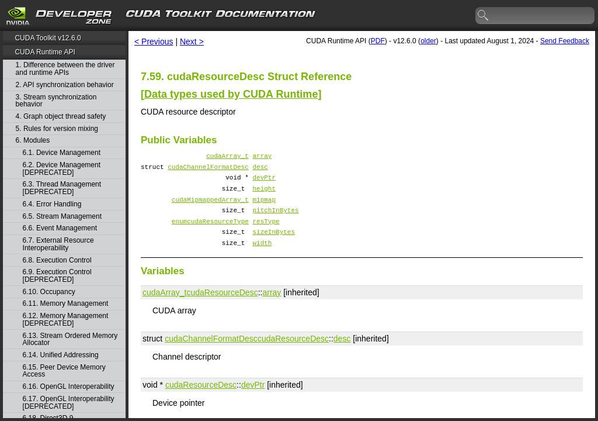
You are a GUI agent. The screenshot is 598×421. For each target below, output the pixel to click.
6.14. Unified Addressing (61, 355)
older (428, 41)
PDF (378, 41)
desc (259, 169)
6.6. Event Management (60, 228)
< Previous (153, 41)
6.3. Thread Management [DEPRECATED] (62, 188)
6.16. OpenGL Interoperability (68, 387)
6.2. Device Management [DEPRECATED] (61, 168)
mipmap (264, 207)
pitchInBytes (275, 220)
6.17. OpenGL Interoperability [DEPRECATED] (68, 402)
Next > (192, 41)
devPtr (264, 182)
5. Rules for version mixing (57, 129)
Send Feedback (564, 41)
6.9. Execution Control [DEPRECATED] (57, 275)
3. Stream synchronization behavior (56, 101)
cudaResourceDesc (222, 308)
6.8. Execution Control (57, 260)
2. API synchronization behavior (65, 85)
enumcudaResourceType (210, 233)
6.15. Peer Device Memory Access (64, 371)
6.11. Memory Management (66, 304)
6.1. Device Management (61, 153)
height (264, 195)
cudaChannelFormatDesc (208, 169)
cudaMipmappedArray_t (210, 207)
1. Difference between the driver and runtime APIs (65, 68)
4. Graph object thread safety (61, 116)
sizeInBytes (273, 245)
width (262, 258)
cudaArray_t (227, 157)
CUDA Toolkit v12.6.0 (48, 38)
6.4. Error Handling (52, 204)
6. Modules (33, 140)
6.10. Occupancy (49, 292)
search (483, 16)
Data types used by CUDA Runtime (231, 94)
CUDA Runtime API (45, 52)
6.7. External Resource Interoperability (58, 244)
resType (265, 233)
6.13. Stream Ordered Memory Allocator (70, 339)
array (262, 157)
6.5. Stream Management (62, 216)
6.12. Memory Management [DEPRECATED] (66, 319)
